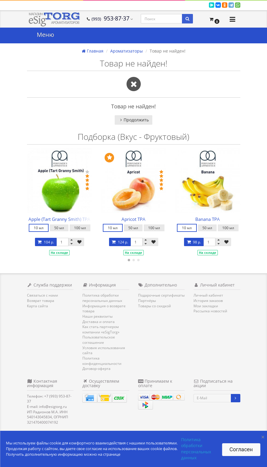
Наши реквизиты (97, 316)
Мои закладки (206, 305)
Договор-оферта (96, 368)
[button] (214, 19)
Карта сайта (37, 305)
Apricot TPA (133, 219)
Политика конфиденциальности (101, 361)
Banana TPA (207, 219)
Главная (92, 51)
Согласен (241, 449)
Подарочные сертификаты (161, 295)
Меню (45, 35)
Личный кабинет (208, 295)
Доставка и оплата (98, 321)
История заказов (208, 300)
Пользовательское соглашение (98, 340)
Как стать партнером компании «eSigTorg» (100, 329)
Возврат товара (40, 300)
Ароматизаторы (126, 51)
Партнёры (147, 300)
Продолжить (133, 120)
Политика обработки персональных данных (102, 298)
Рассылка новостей (210, 311)
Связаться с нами (42, 295)
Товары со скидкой (154, 305)
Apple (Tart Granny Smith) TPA (59, 219)
